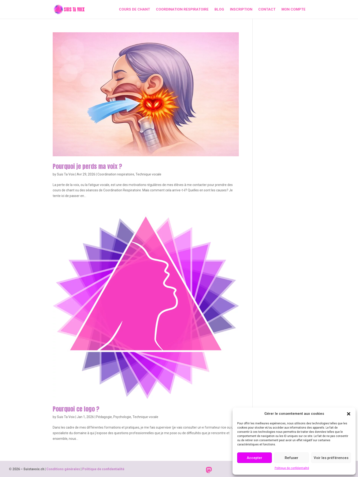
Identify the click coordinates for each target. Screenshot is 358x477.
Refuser (291, 458)
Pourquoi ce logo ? (76, 409)
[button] (348, 413)
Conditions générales (63, 469)
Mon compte (293, 9)
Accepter (254, 458)
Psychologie (122, 417)
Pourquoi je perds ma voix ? (87, 166)
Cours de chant (134, 9)
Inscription (241, 9)
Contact (267, 9)
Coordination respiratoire (182, 9)
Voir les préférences (331, 458)
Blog (219, 9)
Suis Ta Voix (66, 174)
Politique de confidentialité (292, 468)
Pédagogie (104, 417)
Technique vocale (148, 174)
